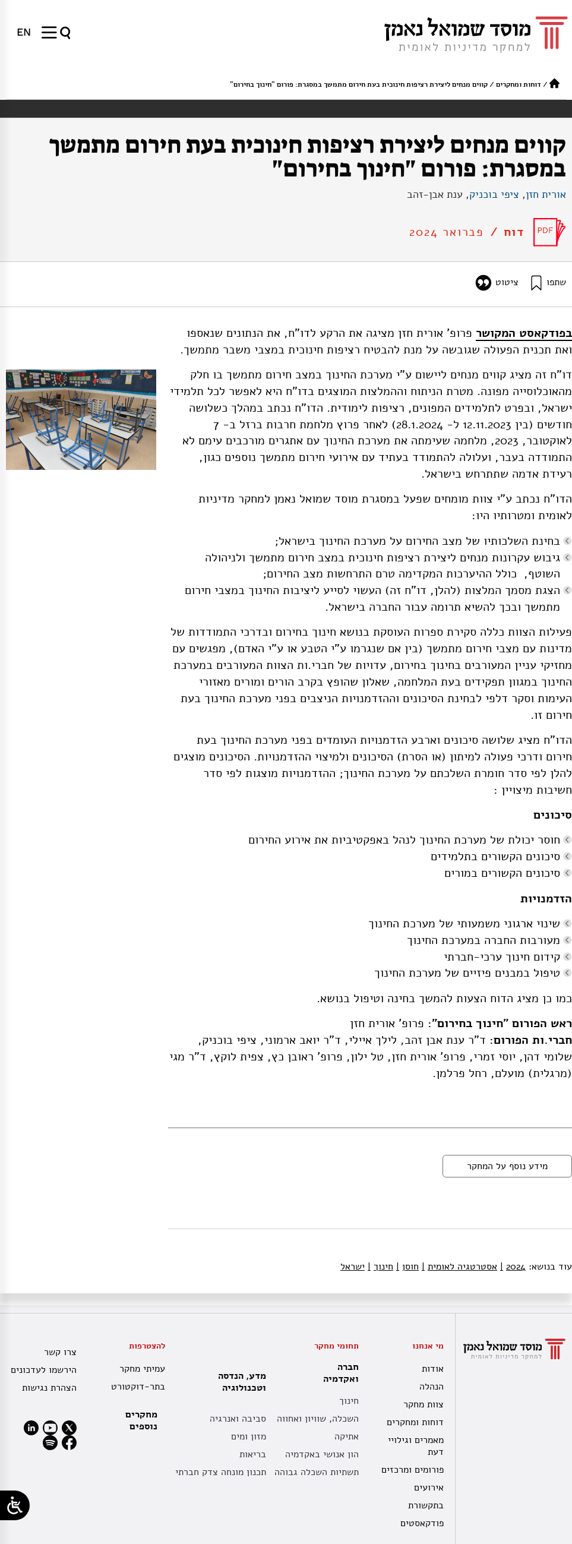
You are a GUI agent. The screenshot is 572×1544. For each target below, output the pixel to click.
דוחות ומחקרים (518, 84)
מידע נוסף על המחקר (507, 1166)
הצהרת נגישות (49, 1387)
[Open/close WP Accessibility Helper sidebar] (15, 1505)
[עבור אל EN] (24, 32)
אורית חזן (546, 194)
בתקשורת (426, 1505)
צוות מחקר (423, 1404)
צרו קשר (60, 1352)
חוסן (407, 1266)
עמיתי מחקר (142, 1368)
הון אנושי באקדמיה (322, 1454)
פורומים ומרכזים (412, 1469)
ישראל (352, 1266)
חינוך (380, 1266)
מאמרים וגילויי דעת (416, 1446)
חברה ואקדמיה (338, 1372)
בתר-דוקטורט (138, 1386)
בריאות (252, 1454)
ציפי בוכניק (494, 194)
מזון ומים (248, 1436)
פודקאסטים (422, 1523)
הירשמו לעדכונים (44, 1369)
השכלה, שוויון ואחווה (318, 1418)
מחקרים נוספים (141, 1420)
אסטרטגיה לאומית (459, 1266)
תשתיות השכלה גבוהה (316, 1472)
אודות (433, 1368)
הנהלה (431, 1386)
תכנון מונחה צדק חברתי (220, 1472)
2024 (513, 1266)
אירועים (429, 1487)
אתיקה (346, 1436)
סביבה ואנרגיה (238, 1418)
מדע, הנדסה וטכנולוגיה (239, 1381)
